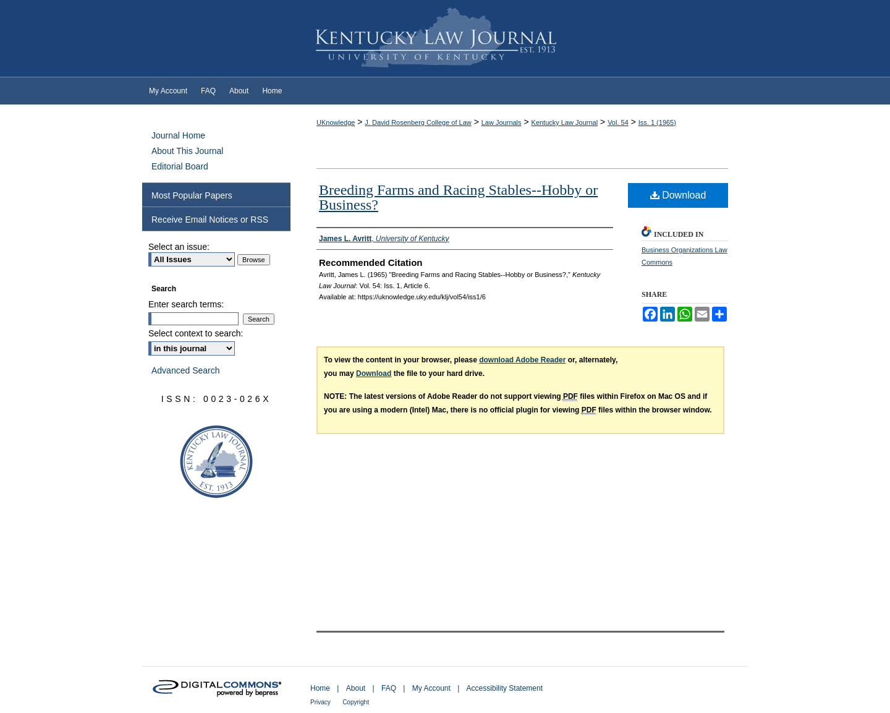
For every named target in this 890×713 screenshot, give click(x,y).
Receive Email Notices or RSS (209, 219)
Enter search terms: (186, 304)
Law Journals (501, 122)
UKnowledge (335, 122)
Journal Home (178, 135)
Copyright (355, 702)
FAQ (388, 688)
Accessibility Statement (505, 688)
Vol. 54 (618, 122)
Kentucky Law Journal (445, 39)
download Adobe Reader (522, 360)
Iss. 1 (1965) (657, 122)
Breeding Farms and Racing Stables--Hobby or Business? (458, 197)
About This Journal (187, 151)
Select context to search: (195, 333)
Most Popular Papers (191, 195)
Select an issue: (179, 247)
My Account (431, 688)
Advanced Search (185, 370)
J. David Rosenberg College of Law (418, 122)
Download (678, 195)
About (355, 688)
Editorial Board (179, 166)
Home (320, 688)
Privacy (320, 702)
